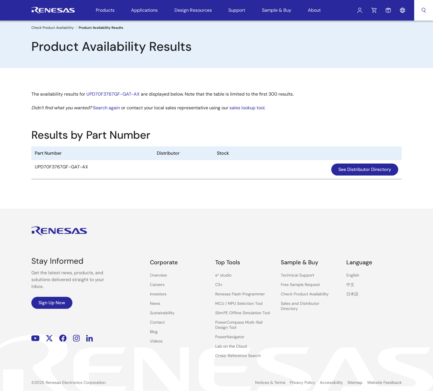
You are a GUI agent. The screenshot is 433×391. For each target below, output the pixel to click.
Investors (158, 294)
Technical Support (297, 275)
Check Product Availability (52, 27)
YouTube (35, 338)
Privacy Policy (302, 382)
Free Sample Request (300, 284)
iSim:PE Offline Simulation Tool (242, 312)
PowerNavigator (229, 336)
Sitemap (355, 382)
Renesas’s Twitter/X (49, 338)
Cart (374, 10)
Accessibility (331, 382)
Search (423, 10)
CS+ (219, 284)
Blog (154, 331)
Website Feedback (384, 382)
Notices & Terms (270, 382)
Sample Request (388, 10)
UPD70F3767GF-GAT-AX (113, 94)
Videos (156, 341)
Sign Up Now (51, 303)
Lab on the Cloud (231, 346)
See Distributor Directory (364, 169)
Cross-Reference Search (238, 355)
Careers (157, 284)
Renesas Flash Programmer (240, 294)
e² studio (223, 275)
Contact (157, 322)
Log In (359, 10)
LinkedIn (89, 338)
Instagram (76, 338)
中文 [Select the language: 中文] (350, 284)
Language (402, 10)
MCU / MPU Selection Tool (239, 303)
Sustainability (162, 312)
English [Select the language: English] (352, 275)
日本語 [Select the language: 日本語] (352, 294)
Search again (106, 108)
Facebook (63, 338)
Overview (158, 275)
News (155, 303)
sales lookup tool (247, 108)
